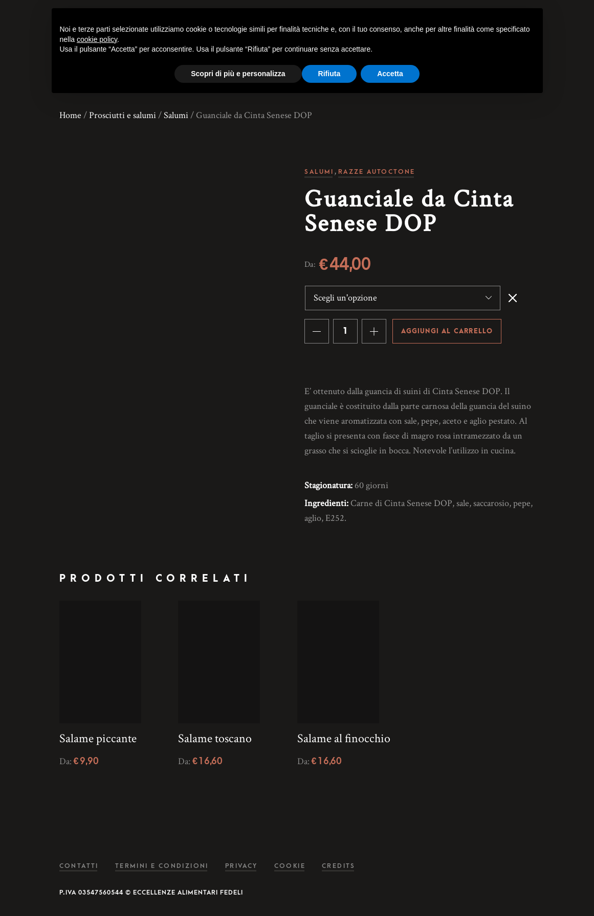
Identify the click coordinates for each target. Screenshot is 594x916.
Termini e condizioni (162, 866)
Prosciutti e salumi (122, 115)
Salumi (176, 115)
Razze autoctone (376, 171)
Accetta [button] (390, 74)
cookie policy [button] (97, 39)
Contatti (79, 866)
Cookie (289, 866)
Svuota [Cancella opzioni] (513, 298)
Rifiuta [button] (329, 74)
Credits (339, 866)
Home (70, 115)
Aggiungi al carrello (447, 331)
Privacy (241, 866)
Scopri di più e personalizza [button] (238, 74)
